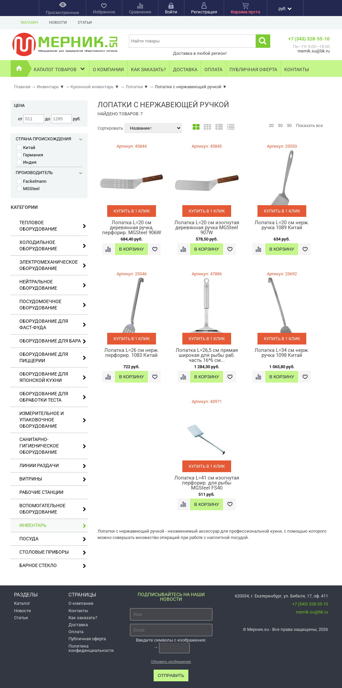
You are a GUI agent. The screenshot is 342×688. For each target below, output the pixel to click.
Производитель (49, 172)
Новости (58, 22)
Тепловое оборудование (52, 226)
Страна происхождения (49, 139)
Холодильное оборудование (52, 245)
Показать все (309, 125)
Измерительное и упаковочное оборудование (52, 420)
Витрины (52, 479)
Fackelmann (31, 181)
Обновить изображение (171, 662)
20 (271, 125)
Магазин (29, 22)
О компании (108, 69)
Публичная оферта (253, 69)
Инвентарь (52, 525)
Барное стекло (52, 565)
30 (280, 125)
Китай (26, 147)
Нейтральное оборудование (52, 285)
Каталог (22, 603)
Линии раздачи (52, 465)
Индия (26, 162)
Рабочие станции (41, 492)
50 (289, 125)
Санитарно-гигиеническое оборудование (52, 446)
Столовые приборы (52, 552)
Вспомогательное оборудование (52, 509)
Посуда (52, 539)
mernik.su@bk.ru (312, 611)
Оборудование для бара (52, 341)
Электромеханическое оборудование (52, 265)
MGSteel (28, 188)
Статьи (85, 22)
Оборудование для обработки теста (52, 397)
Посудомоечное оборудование (52, 304)
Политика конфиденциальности (91, 648)
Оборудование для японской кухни (52, 377)
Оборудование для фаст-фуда (52, 324)
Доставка (185, 69)
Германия (30, 154)
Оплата (213, 69)
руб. (285, 8)
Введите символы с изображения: (171, 640)
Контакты (296, 69)
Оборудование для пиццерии (52, 357)
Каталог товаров (60, 68)
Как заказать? (148, 69)
